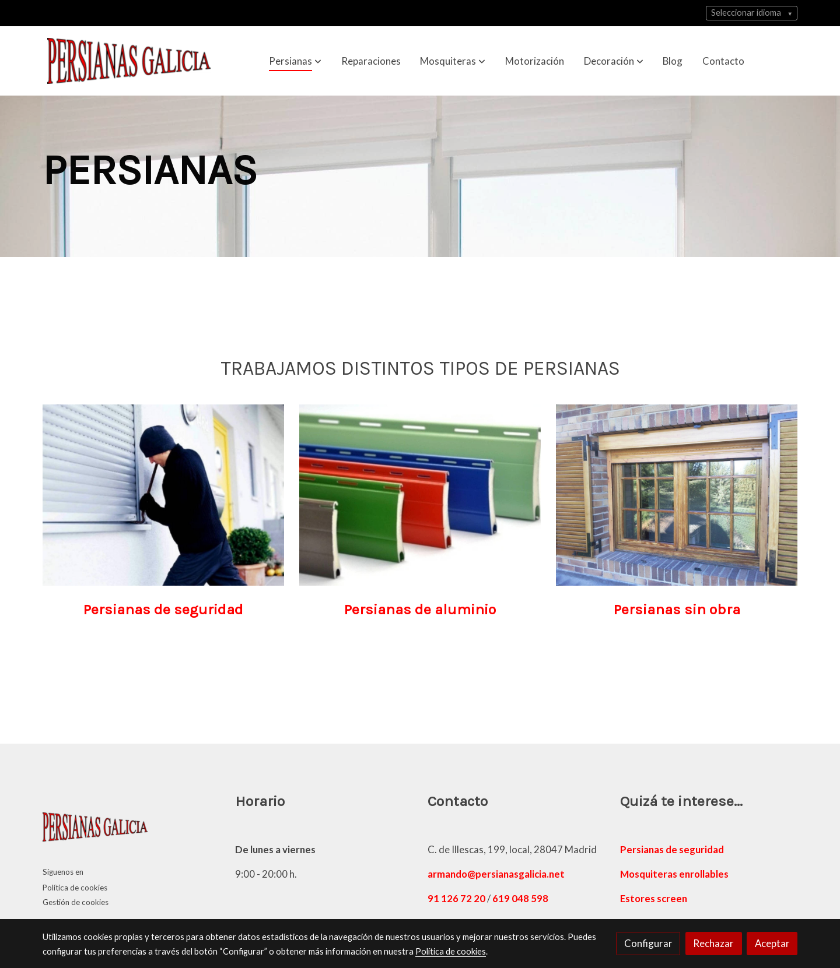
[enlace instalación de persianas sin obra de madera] (677, 499)
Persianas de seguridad (672, 849)
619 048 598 (520, 898)
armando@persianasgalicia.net (496, 874)
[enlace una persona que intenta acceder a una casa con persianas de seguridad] (164, 499)
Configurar (648, 943)
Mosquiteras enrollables (674, 874)
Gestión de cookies (75, 902)
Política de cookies (75, 887)
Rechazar (713, 943)
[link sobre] (131, 829)
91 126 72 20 (456, 898)
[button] (295, 60)
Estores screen (653, 898)
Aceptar (772, 943)
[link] (129, 61)
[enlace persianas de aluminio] (420, 499)
